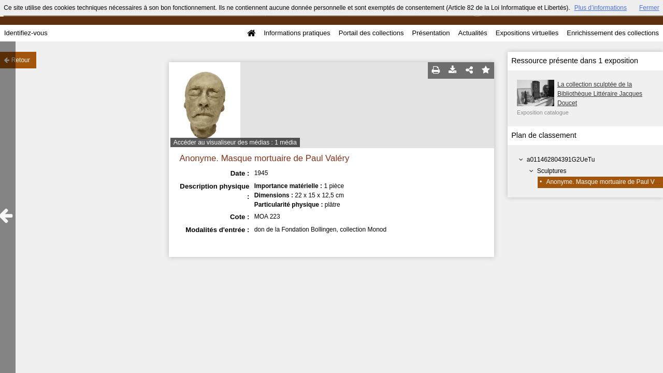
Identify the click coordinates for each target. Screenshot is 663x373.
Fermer (649, 7)
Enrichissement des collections (613, 33)
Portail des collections (371, 33)
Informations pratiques (297, 33)
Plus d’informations (600, 7)
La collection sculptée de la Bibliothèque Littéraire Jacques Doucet (599, 94)
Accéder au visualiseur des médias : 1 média (235, 142)
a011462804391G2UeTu (561, 159)
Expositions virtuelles (527, 33)
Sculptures (552, 171)
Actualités (472, 33)
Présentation (431, 33)
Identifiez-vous (26, 33)
